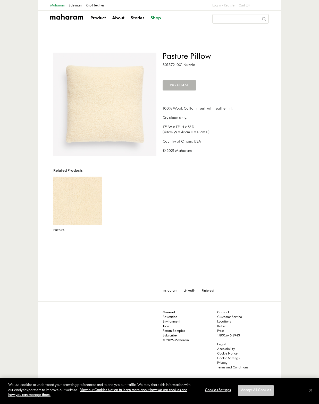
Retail (221, 326)
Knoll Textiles (95, 5)
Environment (171, 322)
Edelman (75, 5)
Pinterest (208, 291)
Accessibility (226, 349)
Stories (137, 18)
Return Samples (174, 331)
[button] (98, 23)
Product (98, 18)
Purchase (179, 85)
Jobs (166, 326)
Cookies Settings (218, 390)
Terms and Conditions (232, 367)
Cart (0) (244, 5)
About (118, 18)
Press (220, 331)
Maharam (57, 5)
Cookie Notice (227, 354)
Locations (224, 322)
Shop (155, 18)
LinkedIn (189, 291)
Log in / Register (224, 5)
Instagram (170, 291)
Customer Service (229, 317)
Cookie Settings (228, 358)
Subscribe (170, 335)
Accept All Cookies (256, 390)
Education (170, 317)
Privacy (222, 363)
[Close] (310, 390)
